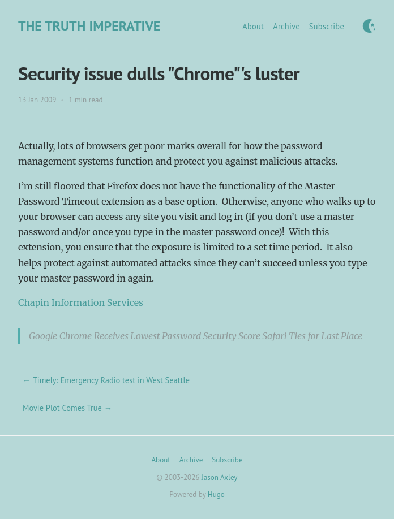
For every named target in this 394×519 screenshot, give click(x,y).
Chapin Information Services (80, 302)
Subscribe (326, 26)
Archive (286, 26)
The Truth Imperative (89, 25)
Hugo (216, 494)
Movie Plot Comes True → (67, 408)
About (253, 26)
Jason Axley (219, 477)
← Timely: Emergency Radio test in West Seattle (106, 380)
